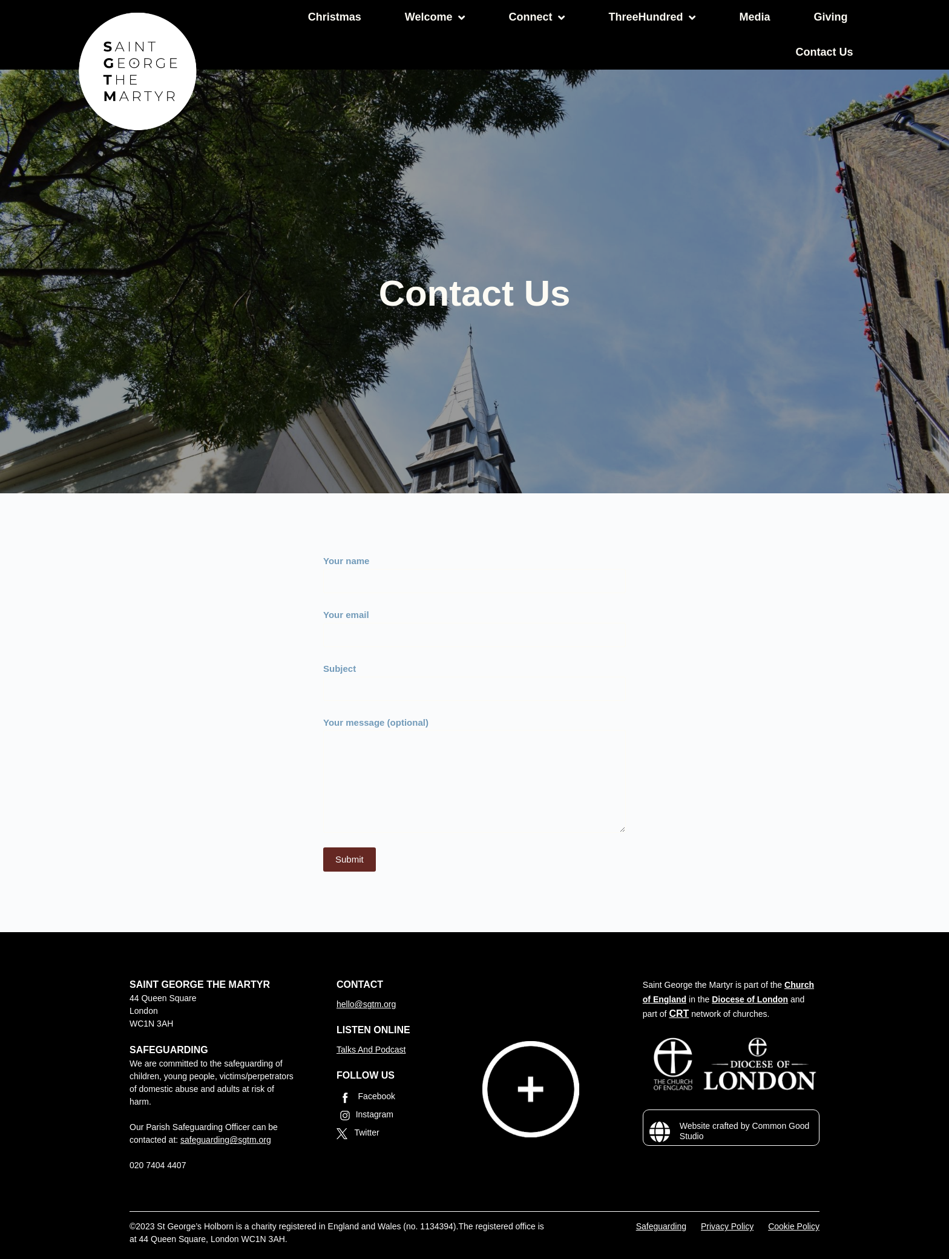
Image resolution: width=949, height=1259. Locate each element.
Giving (830, 17)
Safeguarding (661, 1226)
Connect (536, 17)
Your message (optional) (474, 775)
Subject (474, 678)
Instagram (365, 1115)
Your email (474, 625)
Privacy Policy (727, 1226)
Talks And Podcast (371, 1049)
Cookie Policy (793, 1226)
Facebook (366, 1097)
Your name (474, 571)
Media (754, 17)
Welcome (435, 17)
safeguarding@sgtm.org (225, 1140)
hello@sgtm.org (366, 1004)
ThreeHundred (651, 17)
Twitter (358, 1133)
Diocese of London (750, 999)
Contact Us (824, 52)
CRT (679, 1013)
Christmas (334, 17)
